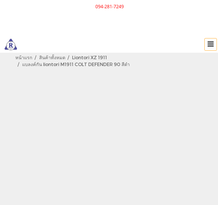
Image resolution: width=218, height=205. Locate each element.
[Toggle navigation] (210, 44)
